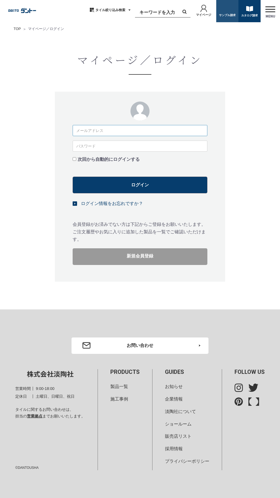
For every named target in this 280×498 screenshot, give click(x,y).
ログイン (140, 184)
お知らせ (174, 386)
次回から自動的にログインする (109, 159)
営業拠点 (34, 416)
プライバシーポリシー (187, 461)
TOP (17, 29)
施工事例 (119, 398)
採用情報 (174, 448)
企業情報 (174, 398)
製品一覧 (119, 386)
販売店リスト (178, 436)
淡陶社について (180, 411)
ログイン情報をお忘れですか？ (112, 203)
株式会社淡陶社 (50, 374)
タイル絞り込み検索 (110, 10)
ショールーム (178, 423)
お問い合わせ (140, 345)
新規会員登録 (140, 255)
